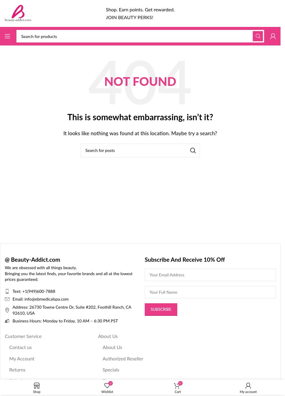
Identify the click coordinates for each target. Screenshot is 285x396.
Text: (17, 291)
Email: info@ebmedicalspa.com (41, 298)
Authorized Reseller (123, 358)
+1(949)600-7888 (38, 291)
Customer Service (23, 336)
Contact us (20, 347)
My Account (21, 358)
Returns (17, 369)
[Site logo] (17, 13)
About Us (108, 336)
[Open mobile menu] (7, 36)
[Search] (140, 36)
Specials (111, 369)
